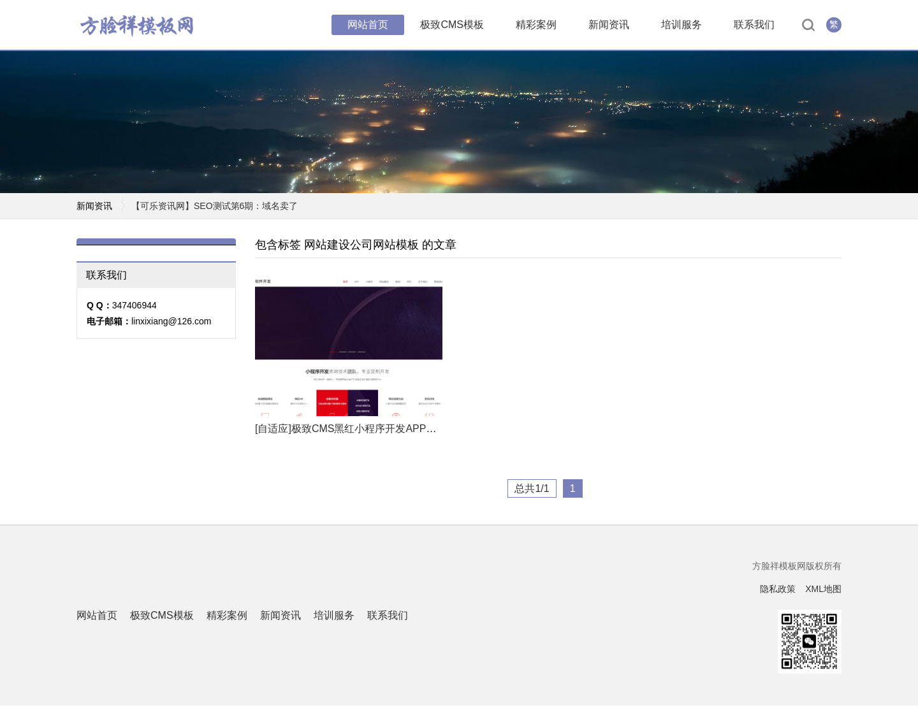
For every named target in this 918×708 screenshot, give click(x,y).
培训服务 (681, 25)
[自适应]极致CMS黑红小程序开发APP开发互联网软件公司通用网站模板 (417, 431)
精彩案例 (536, 25)
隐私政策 (778, 591)
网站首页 (367, 25)
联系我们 (754, 25)
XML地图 (823, 591)
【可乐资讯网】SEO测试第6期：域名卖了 (214, 208)
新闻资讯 (608, 25)
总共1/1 (531, 491)
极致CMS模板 (452, 25)
